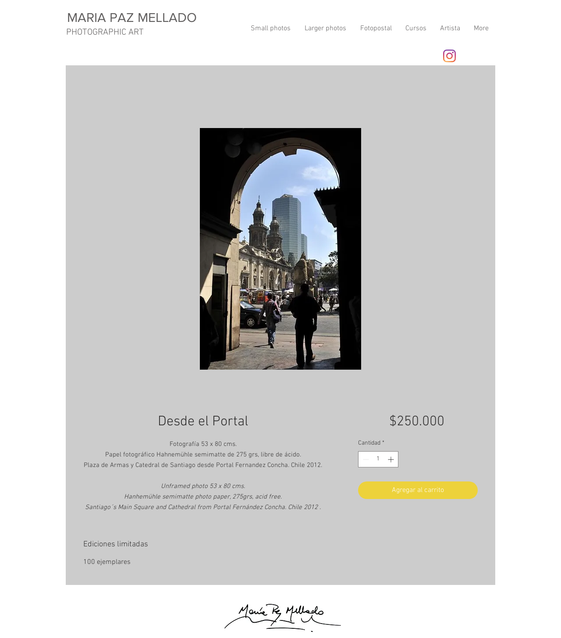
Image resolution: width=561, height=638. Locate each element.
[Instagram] (449, 56)
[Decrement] (364, 459)
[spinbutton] (378, 459)
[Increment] (391, 459)
